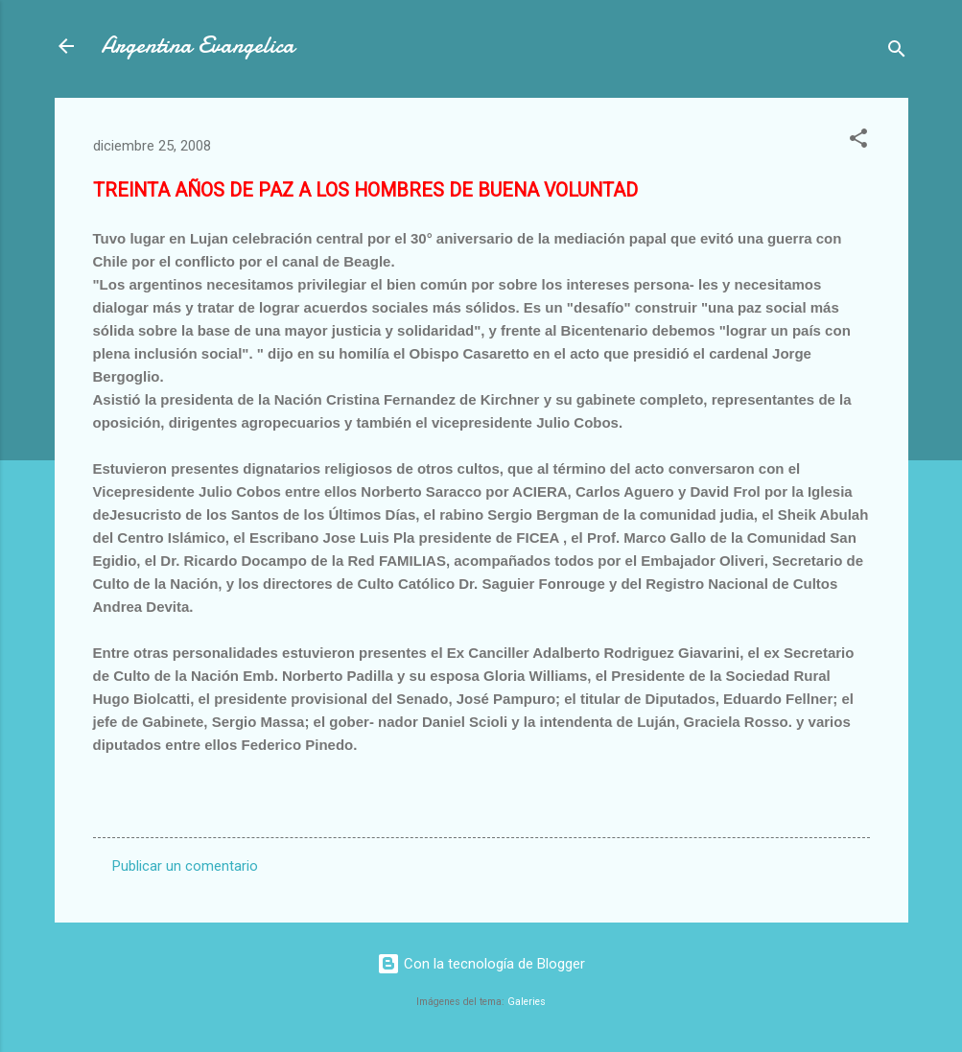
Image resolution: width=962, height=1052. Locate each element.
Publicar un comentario (185, 866)
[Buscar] (896, 52)
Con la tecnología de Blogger (481, 963)
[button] (858, 141)
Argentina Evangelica (197, 45)
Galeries (526, 1001)
